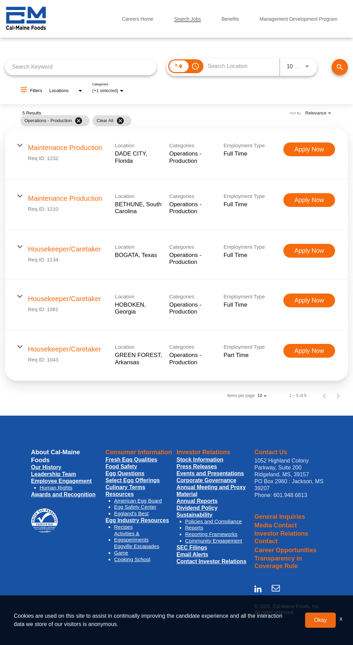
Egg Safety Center (135, 507)
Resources (119, 494)
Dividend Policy (197, 508)
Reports (194, 527)
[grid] (162, 121)
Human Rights (56, 487)
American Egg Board (138, 501)
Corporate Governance (206, 480)
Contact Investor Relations (211, 561)
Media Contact (275, 525)
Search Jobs (187, 19)
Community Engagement (213, 541)
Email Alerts (192, 554)
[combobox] (80, 67)
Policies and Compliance (213, 521)
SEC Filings (191, 547)
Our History (46, 467)
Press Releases (196, 466)
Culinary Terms (125, 487)
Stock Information (199, 460)
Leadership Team (53, 474)
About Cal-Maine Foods (55, 456)
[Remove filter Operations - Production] (78, 121)
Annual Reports (197, 501)
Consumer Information (138, 452)
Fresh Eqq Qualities (131, 460)
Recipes (123, 527)
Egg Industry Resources (137, 520)
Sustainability (194, 515)
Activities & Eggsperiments (131, 536)
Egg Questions (124, 473)
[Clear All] (120, 121)
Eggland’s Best (131, 513)
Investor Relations (203, 452)
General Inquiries (279, 516)
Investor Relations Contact (281, 537)
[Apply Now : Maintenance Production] (309, 149)
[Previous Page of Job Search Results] (324, 396)
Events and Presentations (210, 473)
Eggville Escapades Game (136, 549)
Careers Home (137, 19)
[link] (176, 154)
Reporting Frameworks (211, 534)
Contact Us (270, 452)
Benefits (230, 19)
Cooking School (132, 559)
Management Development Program (298, 19)
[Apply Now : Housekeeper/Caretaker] (309, 251)
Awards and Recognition (63, 494)
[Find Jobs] (340, 67)
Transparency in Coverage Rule (278, 562)
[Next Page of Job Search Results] (338, 396)
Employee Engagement (61, 481)
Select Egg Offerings (132, 480)
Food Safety (121, 466)
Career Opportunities (285, 550)
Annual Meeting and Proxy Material (211, 490)
